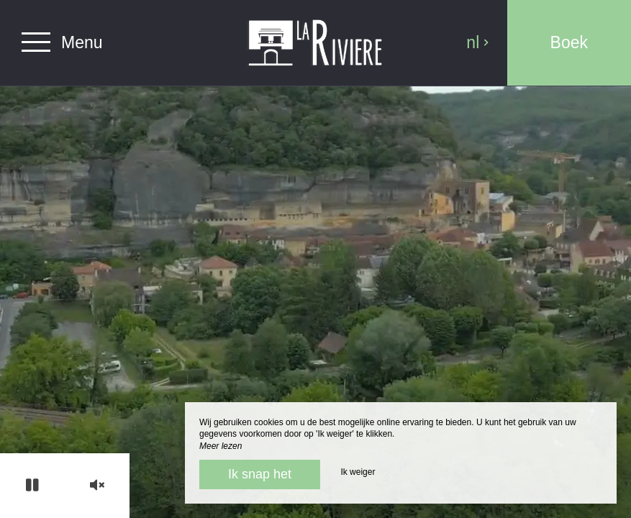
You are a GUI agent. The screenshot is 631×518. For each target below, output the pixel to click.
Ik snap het (259, 474)
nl (477, 42)
